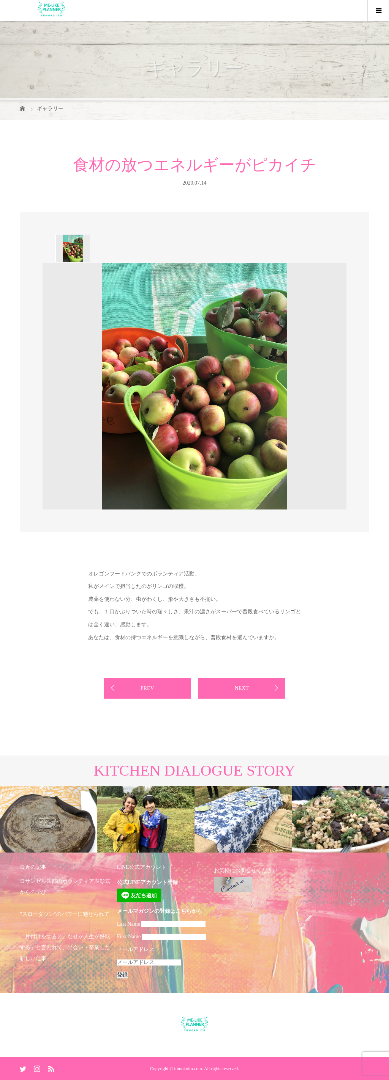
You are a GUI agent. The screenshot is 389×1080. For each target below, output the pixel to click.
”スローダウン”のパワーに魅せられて (64, 914)
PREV (147, 688)
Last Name (128, 924)
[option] (72, 248)
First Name (129, 936)
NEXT (242, 688)
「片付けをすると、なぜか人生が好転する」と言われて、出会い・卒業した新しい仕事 (65, 947)
